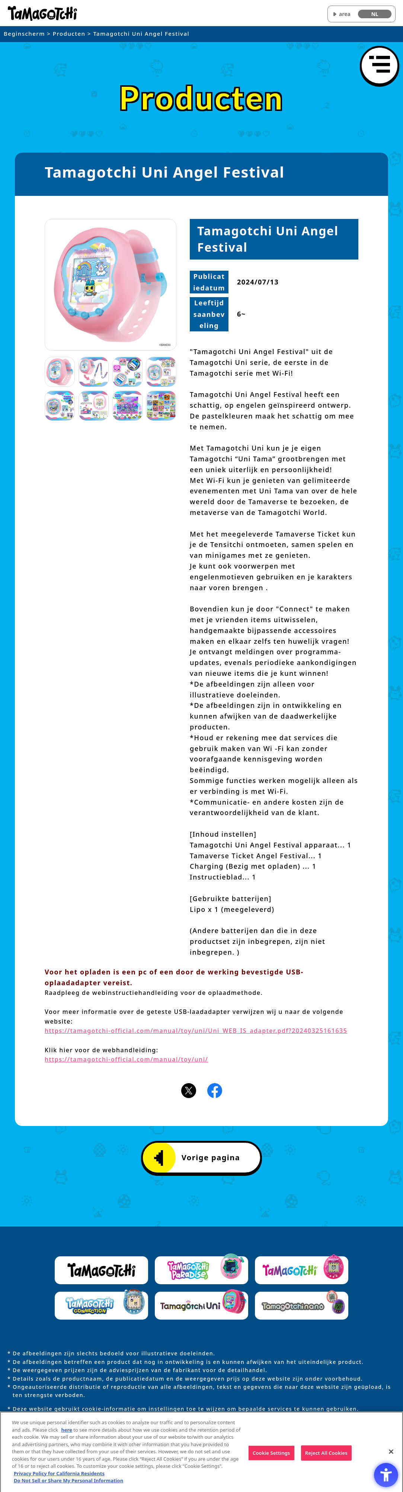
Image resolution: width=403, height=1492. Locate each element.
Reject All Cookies (326, 1455)
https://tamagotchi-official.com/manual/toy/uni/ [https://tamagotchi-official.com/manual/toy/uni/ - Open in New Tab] (126, 1059)
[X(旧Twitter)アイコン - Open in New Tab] (188, 1090)
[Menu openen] (379, 65)
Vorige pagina (197, 1158)
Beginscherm (24, 33)
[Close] (391, 1454)
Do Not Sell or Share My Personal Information (68, 1483)
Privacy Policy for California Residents (59, 1476)
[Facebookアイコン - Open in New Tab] (214, 1090)
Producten (69, 33)
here (66, 1432)
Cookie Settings (271, 1455)
